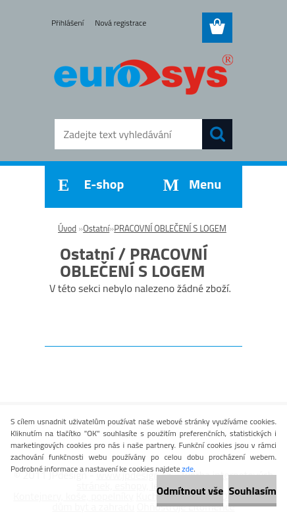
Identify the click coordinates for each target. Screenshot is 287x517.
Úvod (67, 228)
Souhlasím (252, 491)
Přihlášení (67, 22)
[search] (217, 134)
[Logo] (143, 77)
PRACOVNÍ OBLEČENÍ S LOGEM (170, 228)
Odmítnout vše (190, 491)
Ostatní (96, 228)
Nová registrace (120, 22)
